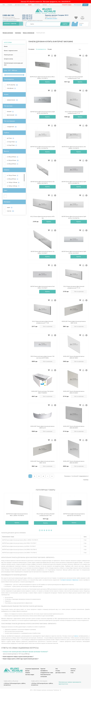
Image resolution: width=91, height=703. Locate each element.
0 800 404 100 (8, 15)
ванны (76, 644)
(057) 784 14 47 (27, 19)
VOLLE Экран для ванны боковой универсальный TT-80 (45, 522)
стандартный (10, 127)
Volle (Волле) (10, 88)
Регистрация (77, 4)
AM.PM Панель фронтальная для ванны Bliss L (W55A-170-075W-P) (17, 522)
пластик (9, 211)
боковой (9, 111)
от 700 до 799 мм (11, 175)
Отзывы (10, 4)
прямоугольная (11, 100)
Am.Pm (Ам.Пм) (11, 85)
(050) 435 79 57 (27, 15)
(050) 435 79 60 (27, 17)
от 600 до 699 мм (11, 164)
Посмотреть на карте (51, 18)
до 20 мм (9, 138)
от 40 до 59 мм (10, 145)
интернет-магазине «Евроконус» (70, 588)
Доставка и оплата (20, 4)
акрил (8, 207)
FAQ (4, 4)
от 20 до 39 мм (10, 142)
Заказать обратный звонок (10, 20)
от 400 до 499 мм (11, 157)
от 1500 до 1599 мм (12, 182)
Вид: (80, 49)
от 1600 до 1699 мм (12, 186)
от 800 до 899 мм (11, 179)
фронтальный (10, 115)
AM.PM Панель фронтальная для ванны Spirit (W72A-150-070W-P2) (74, 522)
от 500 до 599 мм (11, 160)
